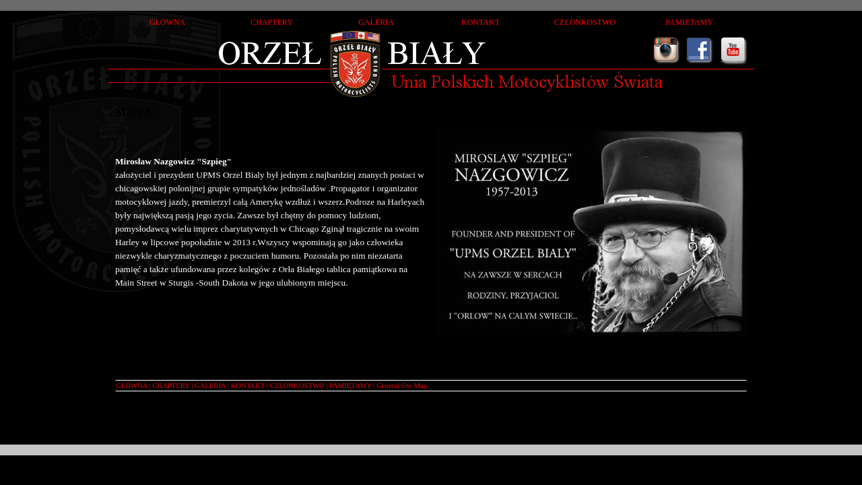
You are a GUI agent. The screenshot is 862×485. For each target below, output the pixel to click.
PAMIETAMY (350, 385)
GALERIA (210, 385)
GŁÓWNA (131, 385)
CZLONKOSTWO (297, 385)
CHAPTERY (170, 385)
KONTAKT (248, 385)
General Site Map (401, 385)
